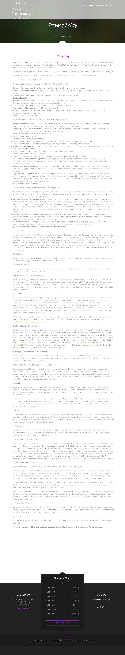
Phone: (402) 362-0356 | (102, 599)
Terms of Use (57, 639)
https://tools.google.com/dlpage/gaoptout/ (29, 322)
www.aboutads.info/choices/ (23, 345)
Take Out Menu (101, 607)
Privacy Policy (62, 56)
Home (55, 36)
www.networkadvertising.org (90, 342)
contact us (93, 641)
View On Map (23, 608)
